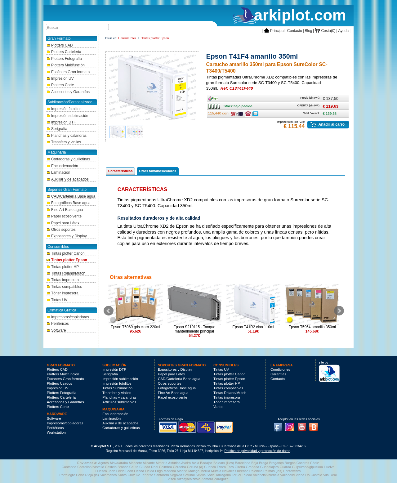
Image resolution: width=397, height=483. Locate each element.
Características (120, 171)
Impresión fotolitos (64, 109)
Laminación (58, 172)
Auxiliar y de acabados (68, 179)
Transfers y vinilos (64, 142)
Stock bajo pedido (217, 106)
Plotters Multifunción (66, 65)
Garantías (278, 374)
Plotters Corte (60, 85)
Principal (274, 31)
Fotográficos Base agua (69, 203)
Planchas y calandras (67, 135)
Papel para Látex (63, 223)
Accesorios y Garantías (68, 92)
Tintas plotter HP (63, 267)
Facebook (279, 425)
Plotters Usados (59, 383)
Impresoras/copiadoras (68, 317)
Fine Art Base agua (65, 210)
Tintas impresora (63, 280)
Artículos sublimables (119, 402)
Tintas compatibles (64, 286)
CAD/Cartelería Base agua (71, 196)
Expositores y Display (67, 236)
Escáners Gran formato (68, 72)
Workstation (56, 432)
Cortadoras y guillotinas (68, 159)
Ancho (215, 97)
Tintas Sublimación (117, 388)
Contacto (294, 31)
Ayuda (343, 31)
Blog (308, 31)
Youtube (303, 425)
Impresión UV (60, 78)
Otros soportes (61, 229)
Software (56, 330)
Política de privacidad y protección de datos (257, 451)
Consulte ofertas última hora (248, 114)
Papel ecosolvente (64, 216)
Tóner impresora (62, 293)
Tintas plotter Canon (66, 253)
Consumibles (127, 38)
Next (339, 311)
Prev (109, 311)
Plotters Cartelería (64, 52)
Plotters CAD (60, 45)
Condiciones (280, 369)
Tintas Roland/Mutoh (66, 273)
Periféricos (58, 323)
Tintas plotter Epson (67, 260)
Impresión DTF (61, 122)
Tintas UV (57, 300)
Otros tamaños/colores (157, 171)
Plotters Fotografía (64, 58)
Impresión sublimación (67, 116)
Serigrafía (57, 129)
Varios (218, 407)
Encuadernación (62, 166)
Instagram (291, 425)
